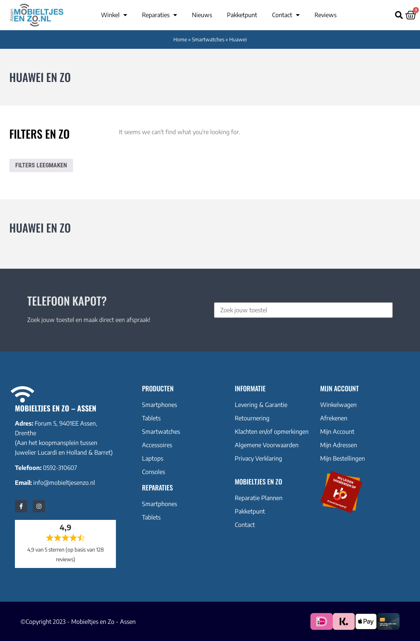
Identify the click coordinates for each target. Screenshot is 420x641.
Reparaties (159, 15)
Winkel (114, 15)
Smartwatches (208, 39)
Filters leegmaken (41, 165)
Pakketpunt (242, 15)
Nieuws (202, 15)
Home (180, 39)
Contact (286, 15)
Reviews (326, 15)
